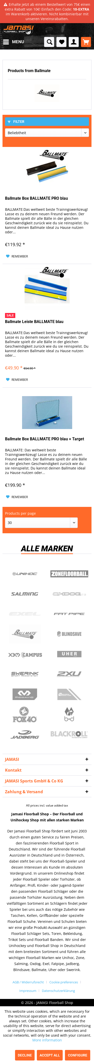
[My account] (74, 42)
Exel (25, 614)
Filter (16, 122)
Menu (13, 41)
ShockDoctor (69, 694)
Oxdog (69, 594)
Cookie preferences (63, 982)
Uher (69, 654)
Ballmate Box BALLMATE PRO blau (36, 198)
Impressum (27, 990)
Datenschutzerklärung (58, 990)
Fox (25, 715)
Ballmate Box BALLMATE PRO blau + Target (44, 439)
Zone (69, 574)
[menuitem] (13, 42)
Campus (25, 654)
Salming (25, 594)
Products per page (20, 513)
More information (47, 1040)
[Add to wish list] (17, 256)
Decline (25, 1055)
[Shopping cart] (86, 42)
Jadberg (25, 735)
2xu (69, 674)
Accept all (50, 1055)
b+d (69, 715)
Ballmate (25, 634)
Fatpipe (69, 614)
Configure (77, 1055)
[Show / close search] (49, 42)
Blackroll (69, 735)
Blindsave (69, 634)
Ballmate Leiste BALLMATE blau (34, 321)
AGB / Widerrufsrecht (28, 982)
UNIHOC (25, 574)
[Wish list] (61, 42)
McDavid (25, 694)
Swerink (25, 674)
